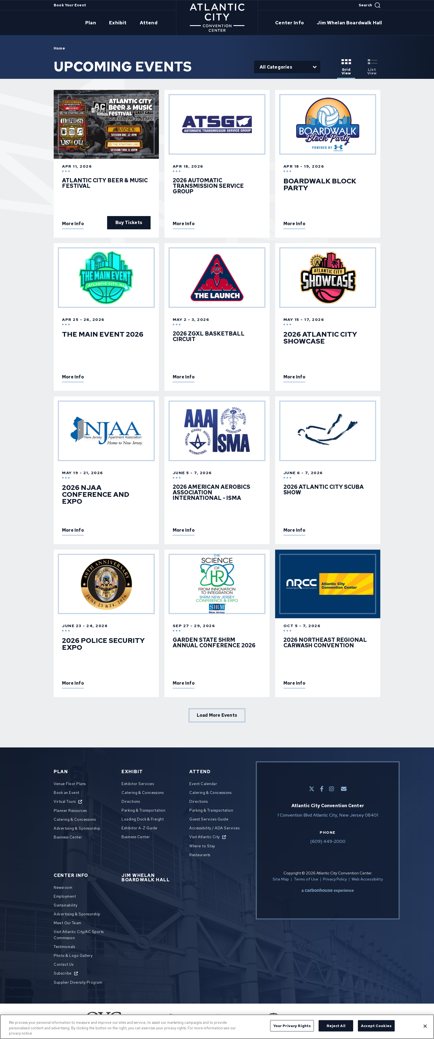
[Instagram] (331, 789)
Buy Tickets (128, 222)
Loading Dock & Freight (143, 819)
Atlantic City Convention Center (217, 18)
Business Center (68, 837)
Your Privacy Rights (292, 1025)
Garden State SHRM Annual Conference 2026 (214, 642)
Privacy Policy (335, 879)
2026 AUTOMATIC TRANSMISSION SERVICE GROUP (208, 186)
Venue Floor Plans (70, 783)
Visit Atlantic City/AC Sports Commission (79, 934)
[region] (217, 1026)
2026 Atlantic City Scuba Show (323, 489)
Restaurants (199, 855)
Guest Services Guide (208, 819)
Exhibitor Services (138, 783)
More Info (73, 224)
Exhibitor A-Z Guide (139, 828)
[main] (217, 384)
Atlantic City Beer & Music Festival (105, 183)
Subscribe (63, 973)
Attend (151, 23)
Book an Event (66, 792)
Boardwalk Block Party (319, 184)
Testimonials (64, 946)
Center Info (288, 23)
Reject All (336, 1025)
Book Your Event (70, 5)
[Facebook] (322, 789)
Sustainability (65, 905)
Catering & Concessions (75, 819)
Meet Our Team (67, 923)
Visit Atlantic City (204, 837)
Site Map (281, 879)
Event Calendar (203, 783)
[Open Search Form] (369, 5)
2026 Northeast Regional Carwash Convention (325, 642)
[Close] (425, 1026)
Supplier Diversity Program (78, 982)
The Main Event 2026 (102, 334)
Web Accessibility (367, 879)
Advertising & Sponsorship (77, 828)
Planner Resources (70, 810)
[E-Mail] (344, 789)
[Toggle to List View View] (371, 67)
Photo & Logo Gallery (73, 955)
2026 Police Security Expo (103, 644)
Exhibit (123, 23)
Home (59, 48)
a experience (327, 890)
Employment (65, 896)
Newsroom (63, 887)
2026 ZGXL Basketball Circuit (209, 336)
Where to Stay (202, 846)
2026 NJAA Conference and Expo (95, 494)
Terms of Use (306, 879)
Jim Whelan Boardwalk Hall (342, 23)
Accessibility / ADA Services (214, 828)
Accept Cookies (376, 1025)
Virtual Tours (65, 801)
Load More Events (217, 715)
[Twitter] (311, 789)
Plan (100, 23)
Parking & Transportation (143, 810)
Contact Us (63, 964)
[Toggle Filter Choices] (287, 67)
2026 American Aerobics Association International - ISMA (211, 492)
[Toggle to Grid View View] (346, 67)
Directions (131, 801)
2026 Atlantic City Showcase (320, 338)
